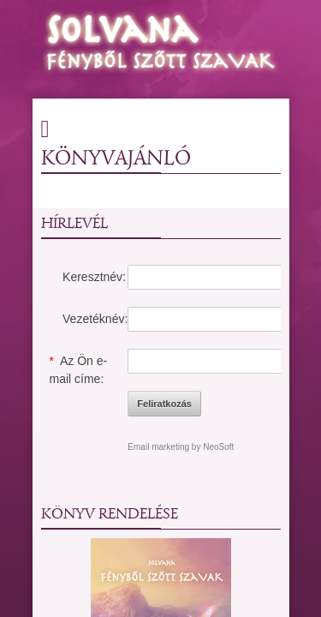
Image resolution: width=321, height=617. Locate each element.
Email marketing (158, 447)
